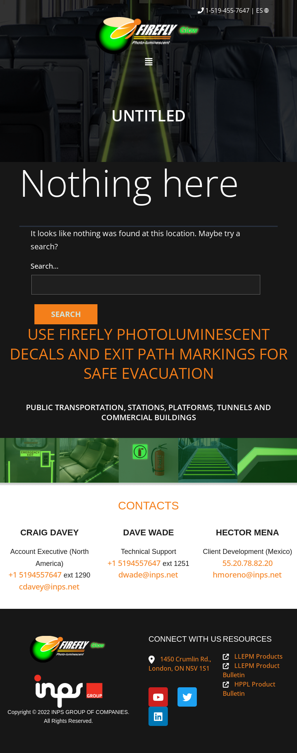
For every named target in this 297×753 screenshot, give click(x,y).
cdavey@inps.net (49, 586)
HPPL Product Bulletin (249, 689)
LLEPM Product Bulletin (251, 670)
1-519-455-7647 (227, 10)
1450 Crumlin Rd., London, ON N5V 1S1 (179, 664)
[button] (148, 61)
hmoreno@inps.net (247, 574)
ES (263, 10)
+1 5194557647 (35, 574)
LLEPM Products (253, 656)
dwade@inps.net (148, 574)
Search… (44, 266)
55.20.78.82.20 (247, 563)
